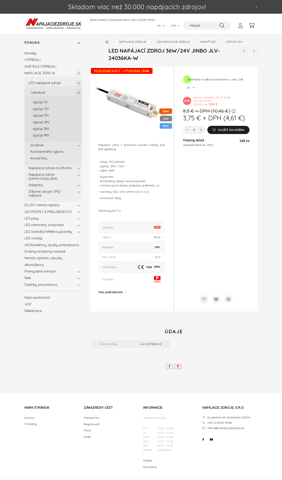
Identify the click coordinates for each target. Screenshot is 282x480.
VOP (28, 305)
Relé (28, 279)
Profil (87, 431)
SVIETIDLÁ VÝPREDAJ (40, 67)
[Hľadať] (207, 25)
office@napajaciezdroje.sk (225, 428)
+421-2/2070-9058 (142, 20)
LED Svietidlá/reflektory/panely (48, 232)
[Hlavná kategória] (107, 42)
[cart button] (252, 25)
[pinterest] (178, 367)
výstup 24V (41, 123)
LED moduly (33, 239)
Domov (29, 418)
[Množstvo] (194, 130)
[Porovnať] (216, 300)
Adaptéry (36, 186)
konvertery (39, 159)
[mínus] (187, 130)
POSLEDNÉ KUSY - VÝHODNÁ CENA (121, 71)
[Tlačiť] (228, 300)
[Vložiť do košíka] (228, 130)
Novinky (30, 54)
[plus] (201, 130)
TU (119, 211)
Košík (87, 437)
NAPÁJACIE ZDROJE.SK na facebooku (203, 440)
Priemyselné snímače (40, 272)
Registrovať (91, 425)
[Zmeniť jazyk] (160, 25)
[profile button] (240, 25)
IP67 (166, 127)
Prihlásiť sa (91, 418)
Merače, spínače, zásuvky (43, 259)
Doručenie (150, 467)
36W (166, 112)
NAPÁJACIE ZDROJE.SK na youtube (211, 440)
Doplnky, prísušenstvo (41, 285)
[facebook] (169, 367)
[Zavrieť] (257, 7)
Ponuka (32, 43)
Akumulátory (34, 265)
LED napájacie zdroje (45, 83)
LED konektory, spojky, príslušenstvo (52, 245)
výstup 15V (41, 116)
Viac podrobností (110, 293)
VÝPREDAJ (33, 61)
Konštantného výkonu (47, 152)
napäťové (38, 93)
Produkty (31, 424)
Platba (147, 461)
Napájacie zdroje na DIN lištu (50, 169)
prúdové (37, 146)
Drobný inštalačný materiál (45, 252)
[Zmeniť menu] (174, 25)
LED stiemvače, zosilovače (44, 226)
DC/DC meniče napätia (42, 206)
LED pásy (32, 219)
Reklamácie (33, 311)
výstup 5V (40, 103)
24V (166, 119)
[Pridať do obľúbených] (204, 300)
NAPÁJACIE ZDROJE (40, 74)
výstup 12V (41, 109)
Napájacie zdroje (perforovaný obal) (43, 177)
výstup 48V (41, 136)
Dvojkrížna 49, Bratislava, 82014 (228, 418)
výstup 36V (41, 129)
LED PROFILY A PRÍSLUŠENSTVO (48, 212)
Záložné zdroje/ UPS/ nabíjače (45, 194)
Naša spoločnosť (37, 298)
